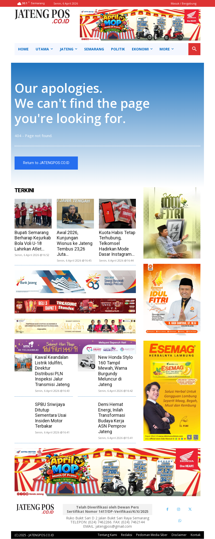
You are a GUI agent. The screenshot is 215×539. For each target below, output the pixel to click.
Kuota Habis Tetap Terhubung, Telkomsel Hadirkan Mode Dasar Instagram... (117, 243)
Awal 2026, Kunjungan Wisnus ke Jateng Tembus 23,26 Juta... (74, 243)
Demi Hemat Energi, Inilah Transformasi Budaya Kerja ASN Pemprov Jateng (112, 418)
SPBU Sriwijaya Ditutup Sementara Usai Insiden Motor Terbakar (50, 415)
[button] (194, 49)
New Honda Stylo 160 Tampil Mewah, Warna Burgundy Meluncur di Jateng (115, 371)
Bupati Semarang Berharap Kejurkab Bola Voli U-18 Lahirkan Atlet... (33, 240)
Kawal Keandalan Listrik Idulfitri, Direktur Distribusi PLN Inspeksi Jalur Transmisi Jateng (52, 371)
